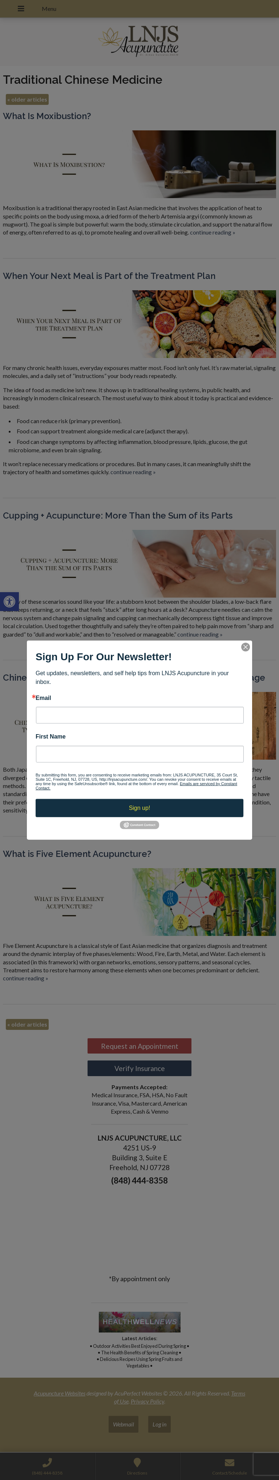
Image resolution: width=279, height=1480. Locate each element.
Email (43, 698)
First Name (51, 737)
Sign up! (139, 807)
